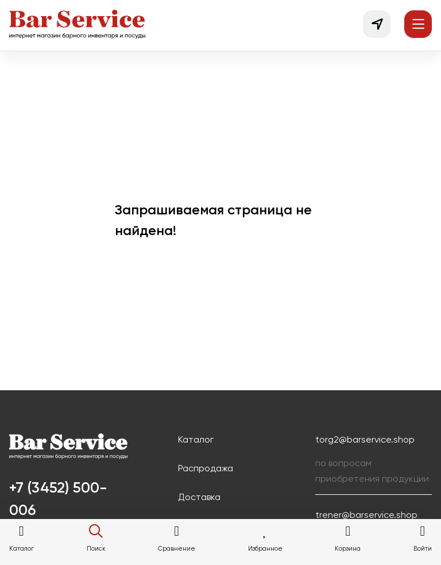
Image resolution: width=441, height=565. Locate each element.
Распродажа (205, 469)
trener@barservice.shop (366, 515)
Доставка (199, 497)
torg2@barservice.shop (365, 440)
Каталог (196, 440)
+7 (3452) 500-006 (58, 499)
